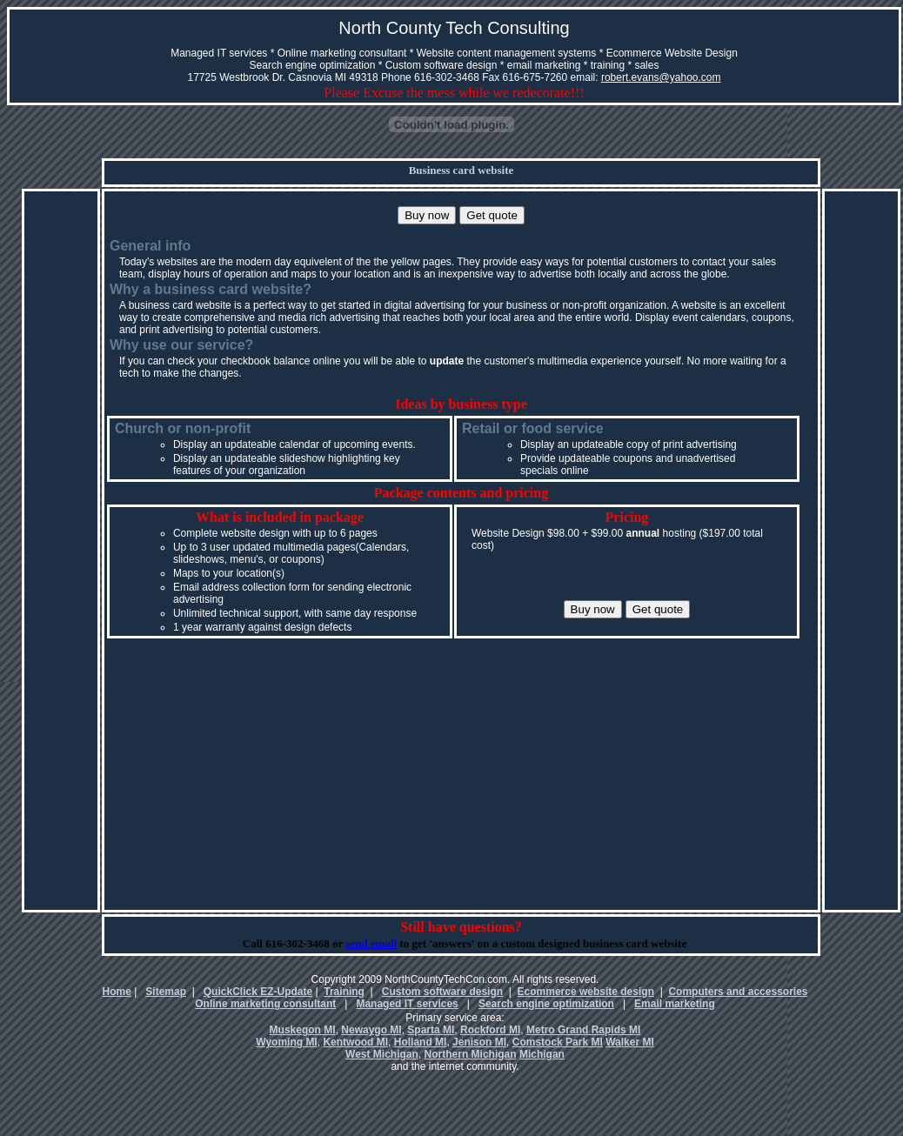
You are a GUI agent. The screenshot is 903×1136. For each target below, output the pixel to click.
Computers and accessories (737, 992)
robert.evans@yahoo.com (661, 77)
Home (117, 992)
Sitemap (165, 992)
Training (344, 992)
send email (371, 943)
